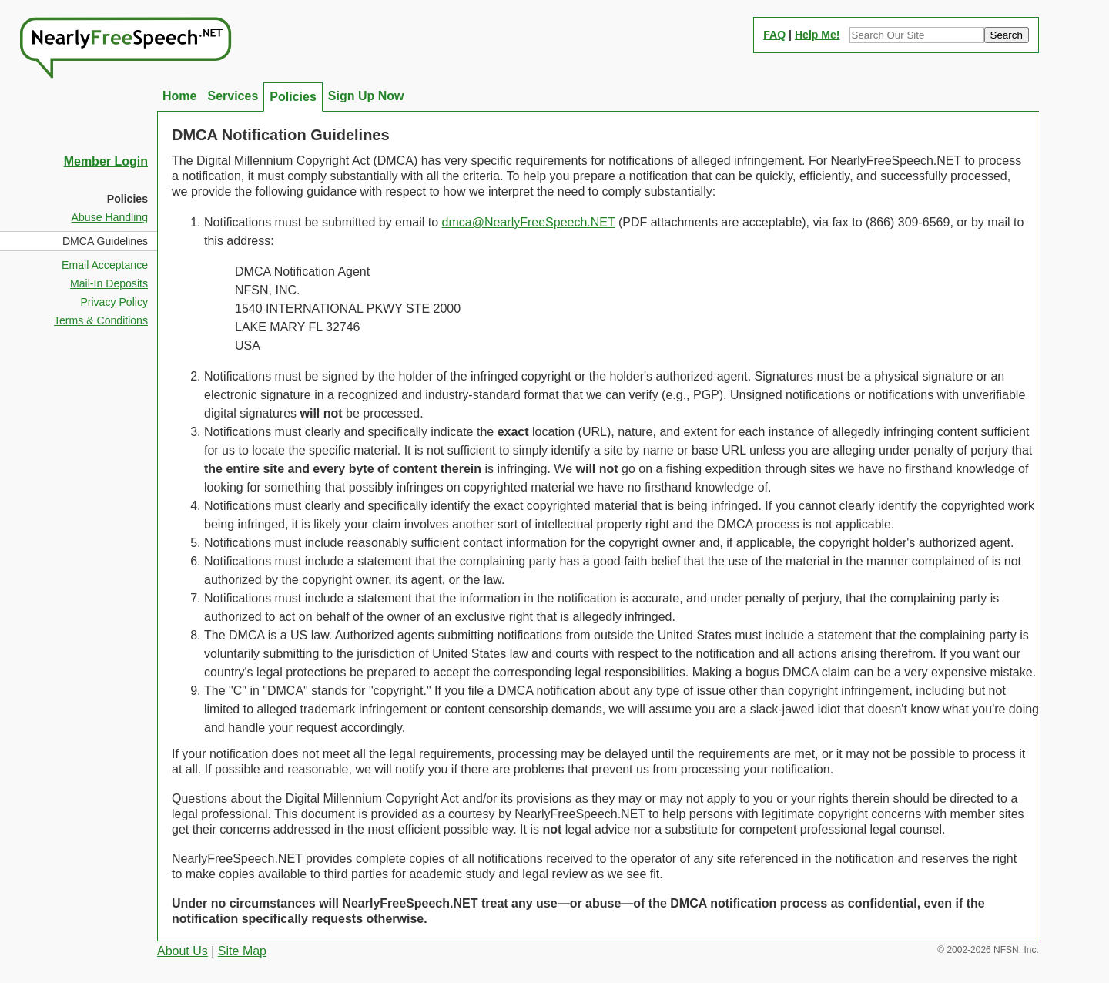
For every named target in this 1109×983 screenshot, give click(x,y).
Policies (293, 96)
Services (232, 95)
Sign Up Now (366, 95)
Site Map (242, 951)
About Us (182, 951)
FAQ (774, 35)
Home (179, 95)
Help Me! (817, 35)
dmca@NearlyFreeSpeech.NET (528, 222)
